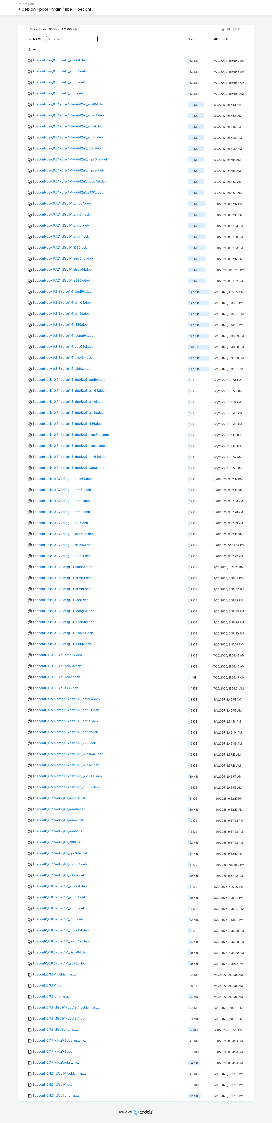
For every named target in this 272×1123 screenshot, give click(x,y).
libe (68, 9)
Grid (237, 29)
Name (38, 39)
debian (29, 9)
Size (191, 39)
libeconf (83, 9)
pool (43, 9)
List (226, 29)
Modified (221, 39)
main (56, 9)
